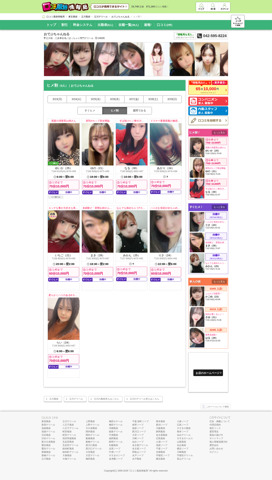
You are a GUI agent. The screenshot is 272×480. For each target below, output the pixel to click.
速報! (147, 25)
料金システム (82, 25)
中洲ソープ (114, 452)
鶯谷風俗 (46, 445)
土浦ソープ (161, 441)
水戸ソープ (138, 455)
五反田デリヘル (70, 445)
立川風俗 (53, 399)
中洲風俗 (113, 435)
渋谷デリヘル (48, 438)
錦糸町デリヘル (70, 452)
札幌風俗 (113, 445)
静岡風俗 (160, 431)
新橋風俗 (46, 452)
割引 (64, 25)
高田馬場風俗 (69, 438)
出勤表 (105, 25)
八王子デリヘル (70, 428)
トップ (51, 25)
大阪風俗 (160, 428)
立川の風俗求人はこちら (106, 399)
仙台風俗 (181, 445)
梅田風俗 (90, 458)
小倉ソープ (182, 421)
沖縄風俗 (113, 428)
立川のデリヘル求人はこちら (144, 399)
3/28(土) (153, 99)
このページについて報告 (215, 407)
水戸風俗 (136, 458)
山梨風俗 (181, 441)
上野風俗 (90, 421)
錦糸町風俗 (68, 448)
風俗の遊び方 (216, 435)
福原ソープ (138, 428)
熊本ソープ (182, 431)
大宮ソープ (138, 435)
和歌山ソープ (139, 452)
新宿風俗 (46, 421)
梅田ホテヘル (116, 421)
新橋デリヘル (48, 455)
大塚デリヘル (69, 458)
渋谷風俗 (46, 435)
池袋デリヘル (48, 431)
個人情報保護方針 (218, 441)
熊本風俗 (160, 421)
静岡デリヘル (116, 441)
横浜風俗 (160, 458)
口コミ (164, 25)
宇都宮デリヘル (185, 455)
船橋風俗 (90, 438)
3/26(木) (115, 99)
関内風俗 (90, 431)
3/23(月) (57, 99)
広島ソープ (182, 424)
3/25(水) (95, 99)
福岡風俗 (113, 438)
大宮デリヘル (92, 455)
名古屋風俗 (161, 435)
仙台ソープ (138, 441)
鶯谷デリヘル (48, 448)
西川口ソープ (139, 431)
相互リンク (215, 428)
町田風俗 (67, 431)
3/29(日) (172, 99)
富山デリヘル (184, 458)
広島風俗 (160, 438)
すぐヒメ (90, 110)
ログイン (214, 452)
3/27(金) (134, 99)
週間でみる (139, 110)
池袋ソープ (161, 445)
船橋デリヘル (92, 441)
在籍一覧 (128, 25)
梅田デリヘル (116, 424)
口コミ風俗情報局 (139, 470)
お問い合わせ (216, 448)
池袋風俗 (46, 428)
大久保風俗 (91, 428)
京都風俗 (160, 452)
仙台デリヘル (184, 435)
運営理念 (214, 431)
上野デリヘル (92, 424)
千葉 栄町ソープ (140, 421)
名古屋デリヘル (140, 445)
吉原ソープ (114, 448)
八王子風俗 (68, 424)
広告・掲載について (219, 421)
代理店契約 (215, 424)
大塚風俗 (67, 455)
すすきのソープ (117, 455)
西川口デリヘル (94, 448)
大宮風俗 (90, 452)
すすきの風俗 (184, 428)
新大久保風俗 (48, 441)
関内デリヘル (92, 435)
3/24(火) (76, 99)
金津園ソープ (116, 458)
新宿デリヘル (48, 424)
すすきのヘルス (185, 438)
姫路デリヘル (116, 431)
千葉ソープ (161, 448)
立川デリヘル (76, 399)
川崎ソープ (138, 438)
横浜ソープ (182, 448)
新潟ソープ (161, 424)
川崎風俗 (181, 452)
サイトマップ (216, 438)
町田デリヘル (69, 435)
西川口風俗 (91, 445)
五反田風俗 (68, 441)
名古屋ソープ (139, 448)
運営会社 (214, 445)
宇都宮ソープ (163, 455)
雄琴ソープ (138, 424)
